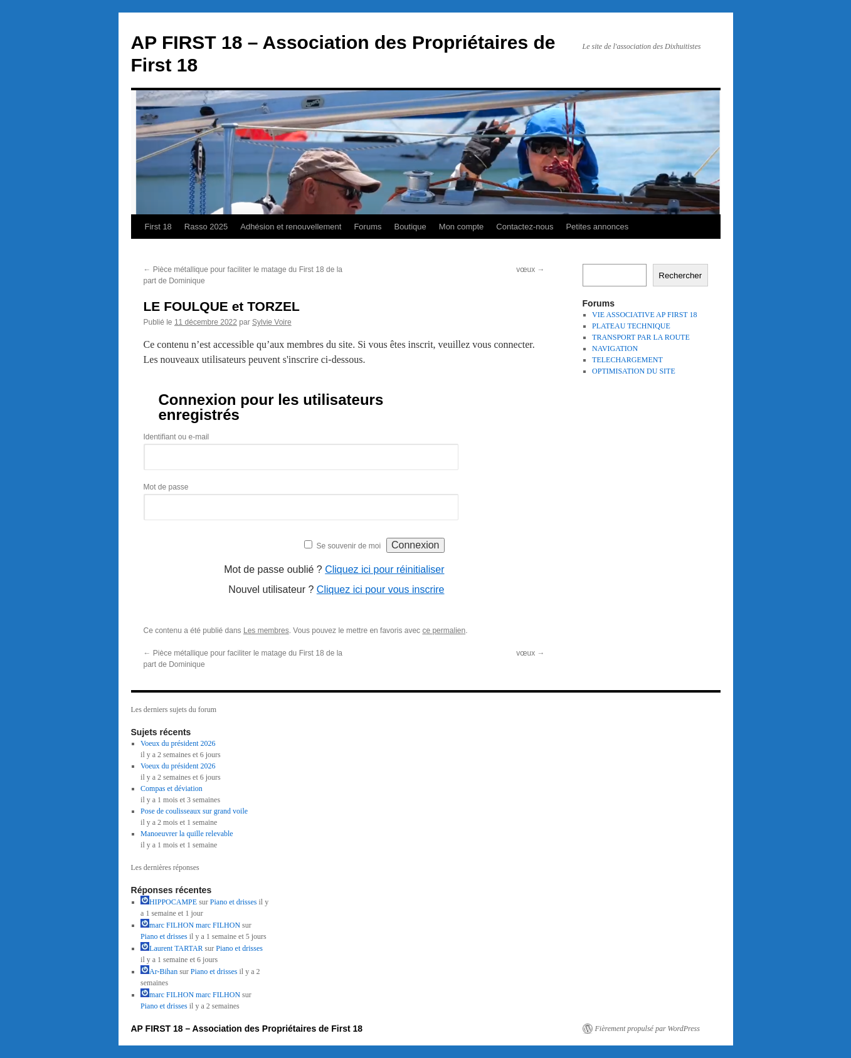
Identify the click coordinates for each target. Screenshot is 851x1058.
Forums (367, 226)
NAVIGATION (615, 348)
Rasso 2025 (206, 226)
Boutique (410, 226)
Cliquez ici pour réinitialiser (384, 569)
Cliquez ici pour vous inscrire (381, 589)
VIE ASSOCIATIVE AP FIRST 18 (644, 314)
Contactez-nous (524, 226)
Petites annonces (597, 226)
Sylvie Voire (272, 322)
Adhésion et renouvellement (290, 226)
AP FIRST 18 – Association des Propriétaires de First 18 (247, 1029)
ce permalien (443, 630)
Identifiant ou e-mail (176, 436)
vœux (530, 269)
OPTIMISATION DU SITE (633, 371)
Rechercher (680, 275)
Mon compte (461, 226)
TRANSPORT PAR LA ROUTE (641, 337)
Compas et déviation (171, 788)
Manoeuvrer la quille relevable (186, 833)
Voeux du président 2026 (177, 743)
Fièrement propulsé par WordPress (647, 1028)
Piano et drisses (233, 902)
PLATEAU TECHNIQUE (631, 326)
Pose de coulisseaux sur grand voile (194, 811)
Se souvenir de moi (348, 546)
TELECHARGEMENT (627, 359)
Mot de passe (166, 487)
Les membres (266, 630)
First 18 (158, 226)
